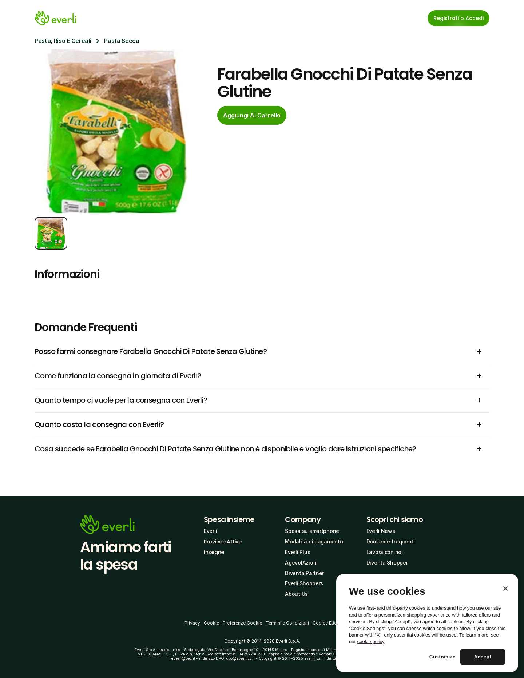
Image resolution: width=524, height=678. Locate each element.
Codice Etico (326, 623)
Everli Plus (297, 552)
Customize (442, 656)
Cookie (211, 623)
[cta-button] (251, 115)
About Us (296, 594)
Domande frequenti (390, 541)
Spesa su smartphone (312, 531)
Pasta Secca (121, 40)
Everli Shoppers (304, 583)
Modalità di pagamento (314, 541)
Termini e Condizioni (287, 623)
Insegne (214, 552)
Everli (210, 531)
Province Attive (223, 541)
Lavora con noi (384, 552)
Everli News (380, 531)
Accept (483, 656)
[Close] (505, 589)
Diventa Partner (304, 573)
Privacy (192, 623)
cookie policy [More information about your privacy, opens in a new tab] (371, 641)
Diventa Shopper (387, 562)
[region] (427, 623)
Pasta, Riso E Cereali (63, 40)
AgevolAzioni (301, 562)
